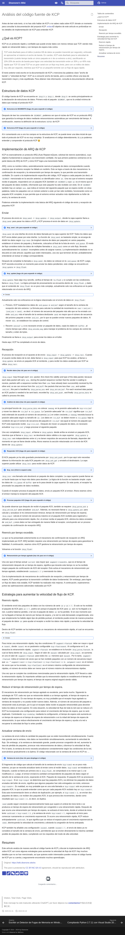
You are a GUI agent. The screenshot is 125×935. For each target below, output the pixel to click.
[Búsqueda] (79, 3)
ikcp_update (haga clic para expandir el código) (24, 273)
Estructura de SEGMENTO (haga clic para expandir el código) (29, 109)
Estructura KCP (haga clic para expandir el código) (26, 128)
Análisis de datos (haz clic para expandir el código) (26, 402)
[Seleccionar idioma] (62, 2)
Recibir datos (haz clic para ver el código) (22, 370)
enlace (50, 27)
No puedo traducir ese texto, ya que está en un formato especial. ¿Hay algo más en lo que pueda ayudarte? (48, 294)
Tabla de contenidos (105, 14)
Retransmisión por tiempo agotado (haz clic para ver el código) (30, 556)
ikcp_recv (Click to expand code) (19, 470)
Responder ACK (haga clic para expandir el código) (26, 451)
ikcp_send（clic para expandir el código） (22, 227)
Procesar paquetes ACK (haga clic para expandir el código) (29, 500)
